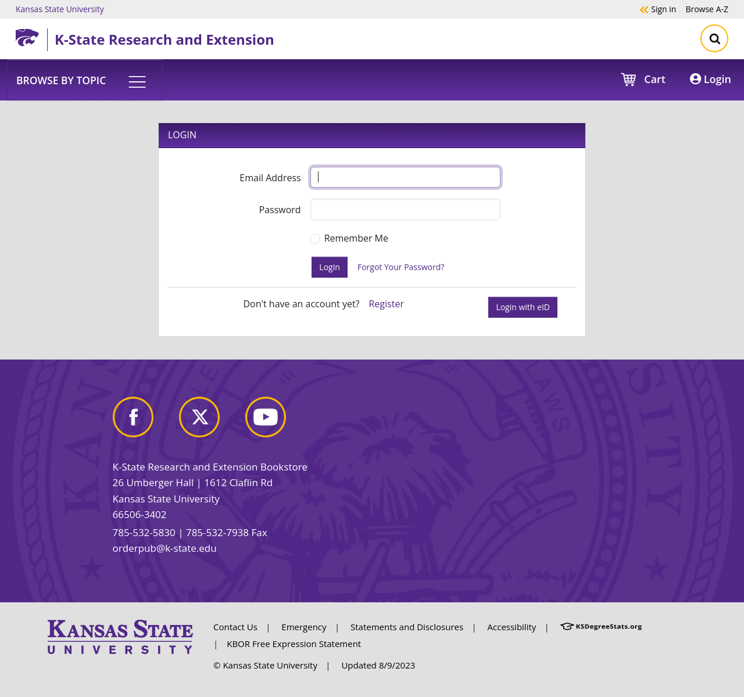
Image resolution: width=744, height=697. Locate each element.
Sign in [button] (657, 9)
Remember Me (356, 238)
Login (710, 79)
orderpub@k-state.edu (165, 548)
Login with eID (523, 306)
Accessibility (512, 627)
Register (386, 303)
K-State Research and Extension (164, 39)
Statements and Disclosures (406, 627)
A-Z (706, 9)
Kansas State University (60, 9)
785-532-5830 (144, 532)
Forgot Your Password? (400, 266)
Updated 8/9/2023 (378, 665)
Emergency (303, 627)
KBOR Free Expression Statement (294, 643)
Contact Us (235, 627)
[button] (85, 79)
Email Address (270, 177)
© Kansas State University (265, 665)
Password (280, 209)
